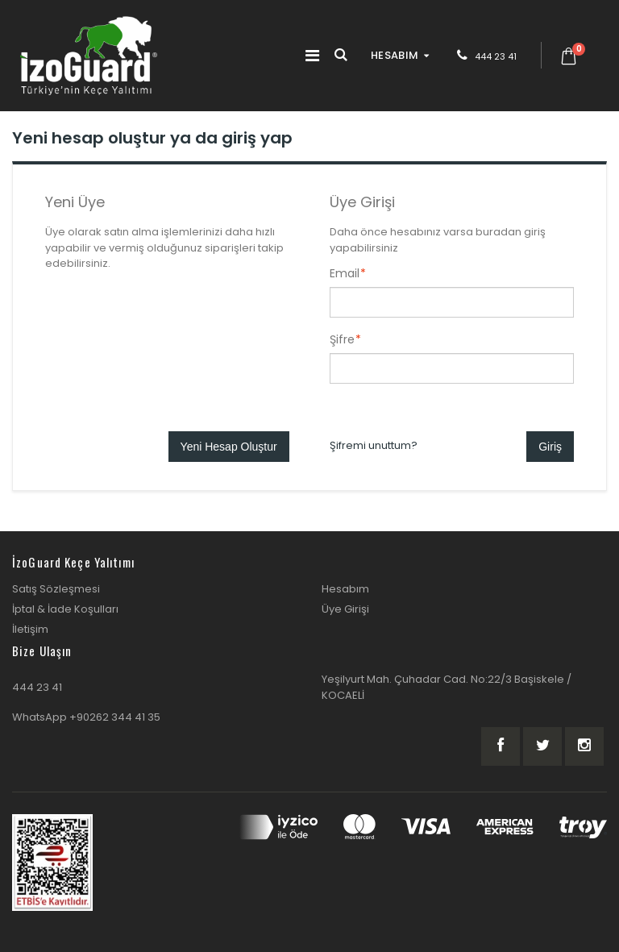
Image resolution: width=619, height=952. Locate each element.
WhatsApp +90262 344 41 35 (86, 717)
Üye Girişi (345, 609)
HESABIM (394, 55)
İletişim (30, 629)
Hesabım (345, 589)
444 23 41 (496, 56)
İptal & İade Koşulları (65, 609)
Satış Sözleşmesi (56, 589)
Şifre (342, 339)
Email (344, 273)
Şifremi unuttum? (374, 445)
